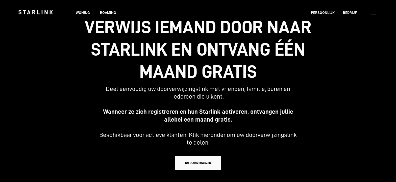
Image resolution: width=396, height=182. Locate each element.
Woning (83, 13)
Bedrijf (350, 13)
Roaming (108, 13)
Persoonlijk (323, 13)
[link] (36, 12)
